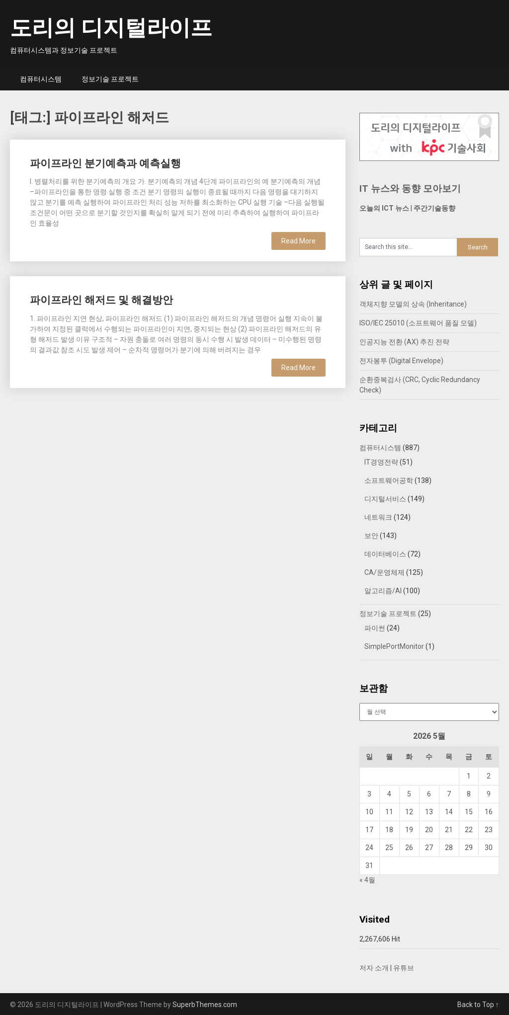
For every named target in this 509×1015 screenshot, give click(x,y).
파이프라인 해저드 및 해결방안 (101, 300)
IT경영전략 (381, 462)
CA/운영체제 (384, 572)
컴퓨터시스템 (41, 79)
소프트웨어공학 (388, 480)
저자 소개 (374, 968)
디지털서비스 (385, 499)
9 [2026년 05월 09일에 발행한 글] (489, 794)
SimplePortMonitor (394, 646)
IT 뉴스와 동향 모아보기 (410, 188)
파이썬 (374, 628)
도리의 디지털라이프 (111, 28)
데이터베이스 (385, 554)
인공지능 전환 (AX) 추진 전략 (404, 342)
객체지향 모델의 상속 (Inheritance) (413, 304)
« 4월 (367, 880)
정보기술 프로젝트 (110, 79)
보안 (371, 536)
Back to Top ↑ (478, 1005)
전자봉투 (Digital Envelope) (401, 361)
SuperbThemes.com (204, 1005)
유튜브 (403, 968)
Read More (298, 241)
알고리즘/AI (383, 591)
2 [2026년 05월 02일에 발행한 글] (489, 776)
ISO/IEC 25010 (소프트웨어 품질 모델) (418, 323)
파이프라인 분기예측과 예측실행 (105, 163)
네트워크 (378, 517)
